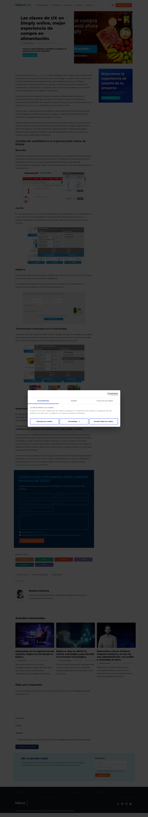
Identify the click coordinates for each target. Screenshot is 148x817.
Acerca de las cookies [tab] (105, 401)
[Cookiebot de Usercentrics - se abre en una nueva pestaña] (109, 394)
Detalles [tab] (74, 401)
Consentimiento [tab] (43, 401)
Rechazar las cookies (44, 421)
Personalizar (74, 421)
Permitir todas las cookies (103, 421)
